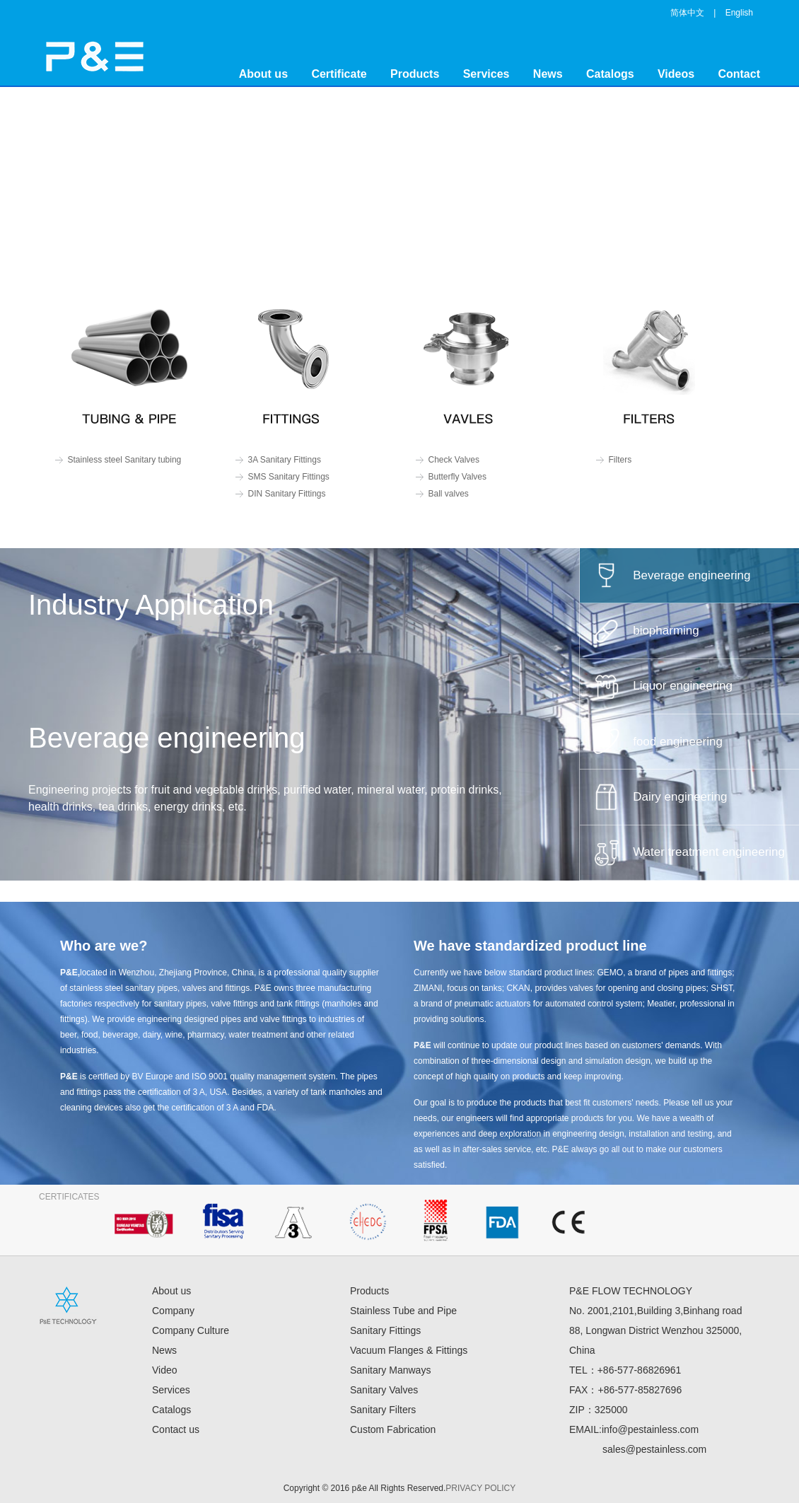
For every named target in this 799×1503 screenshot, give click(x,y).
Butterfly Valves (457, 477)
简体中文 (687, 13)
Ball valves (448, 494)
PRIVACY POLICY (480, 1488)
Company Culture (190, 1330)
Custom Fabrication (393, 1429)
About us (263, 74)
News (548, 74)
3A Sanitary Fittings (284, 460)
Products (414, 74)
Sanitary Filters (383, 1409)
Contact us (175, 1429)
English (739, 13)
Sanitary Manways (390, 1370)
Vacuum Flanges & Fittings (408, 1350)
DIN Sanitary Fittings (287, 494)
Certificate (338, 74)
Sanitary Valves (384, 1389)
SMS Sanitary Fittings (288, 477)
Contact (739, 74)
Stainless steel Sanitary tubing (125, 460)
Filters (620, 460)
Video (164, 1370)
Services (486, 74)
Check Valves (453, 460)
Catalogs (610, 74)
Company (173, 1310)
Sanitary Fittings (385, 1330)
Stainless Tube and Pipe (403, 1310)
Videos (676, 74)
